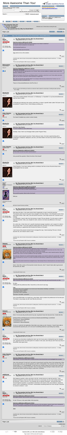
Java (14, 408)
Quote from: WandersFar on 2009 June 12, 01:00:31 (23, 357)
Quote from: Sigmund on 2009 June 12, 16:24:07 (23, 278)
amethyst (50, 18)
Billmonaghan (6, 64)
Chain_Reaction (7, 113)
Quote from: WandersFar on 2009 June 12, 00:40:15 (23, 150)
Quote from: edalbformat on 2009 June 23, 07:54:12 (23, 395)
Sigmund (5, 243)
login (14, 7)
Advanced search (34, 14)
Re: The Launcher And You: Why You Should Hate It (29, 38)
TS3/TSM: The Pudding (11, 26)
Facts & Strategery (11, 27)
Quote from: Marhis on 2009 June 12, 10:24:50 (22, 247)
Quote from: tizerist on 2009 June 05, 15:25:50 (22, 42)
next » (64, 28)
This (14, 52)
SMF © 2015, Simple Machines (39, 431)
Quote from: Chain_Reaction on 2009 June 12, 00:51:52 (24, 186)
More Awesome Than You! (11, 24)
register (17, 7)
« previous (60, 28)
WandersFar (6, 92)
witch (4, 183)
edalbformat (6, 374)
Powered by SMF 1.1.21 (27, 431)
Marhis (4, 39)
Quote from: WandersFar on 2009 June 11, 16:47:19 (23, 68)
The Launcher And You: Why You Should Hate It (20, 28)
